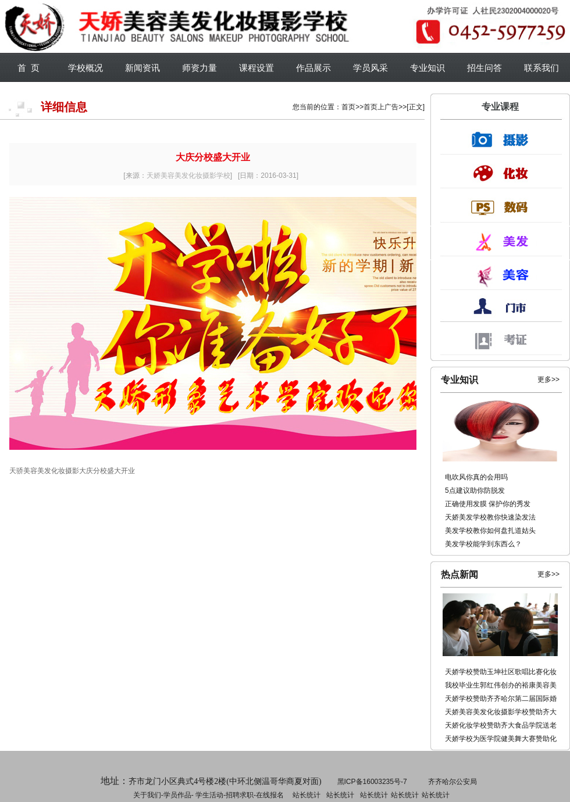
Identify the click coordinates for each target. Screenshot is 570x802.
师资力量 (199, 68)
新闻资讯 (142, 68)
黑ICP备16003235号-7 (372, 782)
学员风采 (370, 68)
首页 (348, 107)
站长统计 (306, 795)
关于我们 (147, 795)
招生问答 (484, 68)
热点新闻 (459, 574)
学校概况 (85, 68)
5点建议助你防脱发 (475, 490)
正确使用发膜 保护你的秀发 (487, 504)
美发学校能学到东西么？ (483, 544)
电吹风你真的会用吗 (476, 477)
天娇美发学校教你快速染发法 (490, 517)
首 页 (28, 68)
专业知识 (427, 68)
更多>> (548, 379)
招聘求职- (339, 795)
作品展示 (313, 68)
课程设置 (256, 68)
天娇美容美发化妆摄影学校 (188, 175)
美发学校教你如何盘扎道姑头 (490, 531)
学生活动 (209, 795)
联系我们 (541, 68)
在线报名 (270, 795)
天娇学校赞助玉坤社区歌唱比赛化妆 (501, 672)
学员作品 (177, 795)
